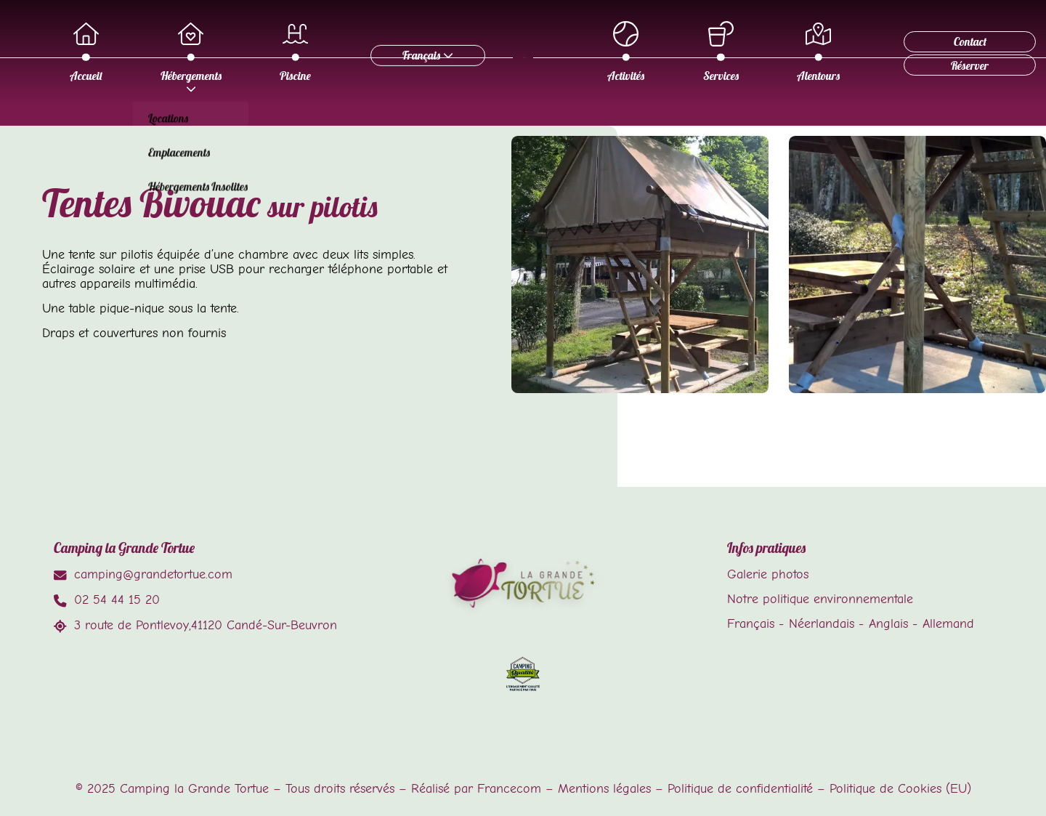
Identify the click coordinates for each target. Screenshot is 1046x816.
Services (751, 52)
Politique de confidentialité (740, 788)
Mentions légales (604, 788)
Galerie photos (767, 574)
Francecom (509, 788)
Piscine (397, 52)
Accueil (187, 52)
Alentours (848, 52)
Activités (656, 52)
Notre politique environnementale (820, 598)
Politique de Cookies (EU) (900, 788)
